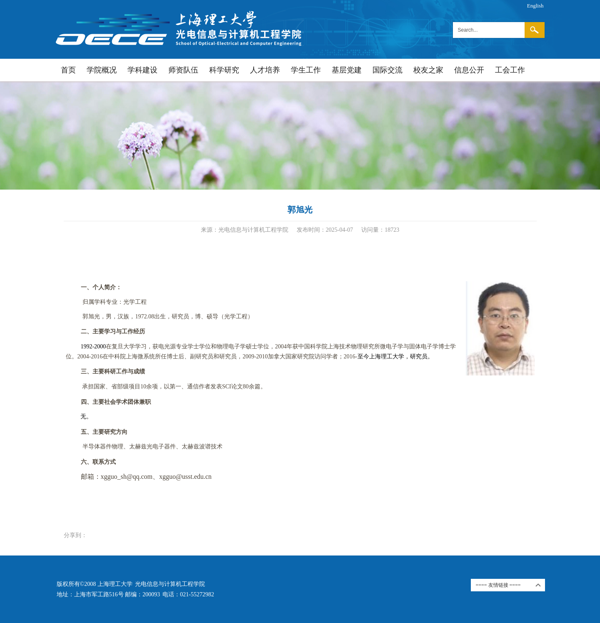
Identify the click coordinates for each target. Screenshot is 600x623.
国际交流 (387, 70)
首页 (68, 70)
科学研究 (224, 70)
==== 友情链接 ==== (498, 585)
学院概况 (102, 70)
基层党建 (347, 70)
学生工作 (306, 70)
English (535, 6)
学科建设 (143, 70)
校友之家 (428, 70)
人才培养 (265, 70)
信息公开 (469, 70)
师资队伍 (183, 70)
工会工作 (510, 70)
